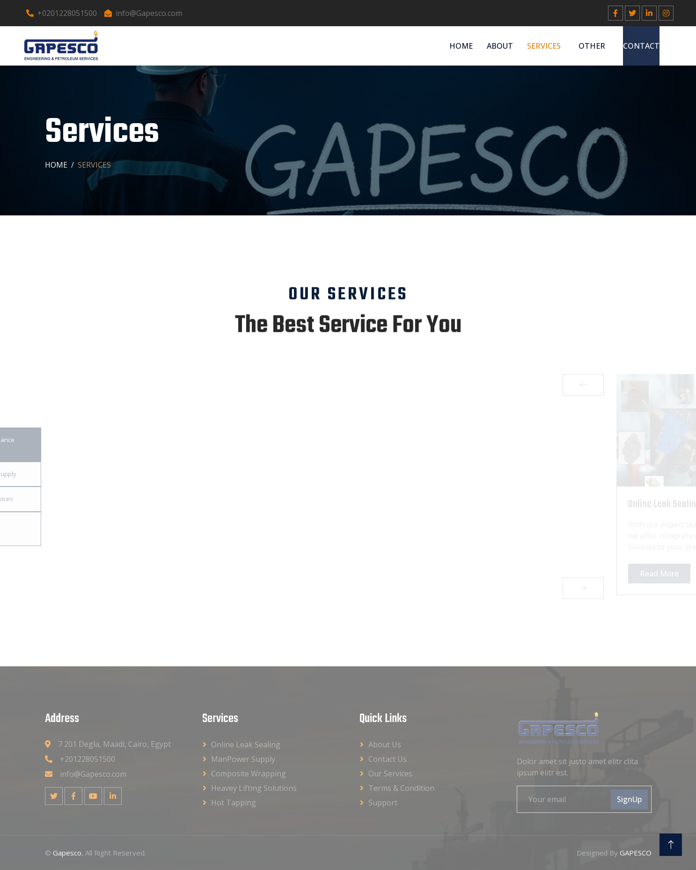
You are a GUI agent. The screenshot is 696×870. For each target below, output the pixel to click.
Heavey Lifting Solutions (254, 788)
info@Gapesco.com (143, 13)
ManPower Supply (243, 759)
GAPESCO (636, 852)
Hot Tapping (233, 802)
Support (382, 802)
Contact (641, 46)
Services (544, 46)
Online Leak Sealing (245, 744)
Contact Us (387, 759)
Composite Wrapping (248, 773)
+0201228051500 (61, 13)
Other (592, 46)
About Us (384, 744)
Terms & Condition (401, 788)
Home (461, 46)
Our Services (390, 773)
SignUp (629, 799)
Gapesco (67, 852)
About (500, 46)
